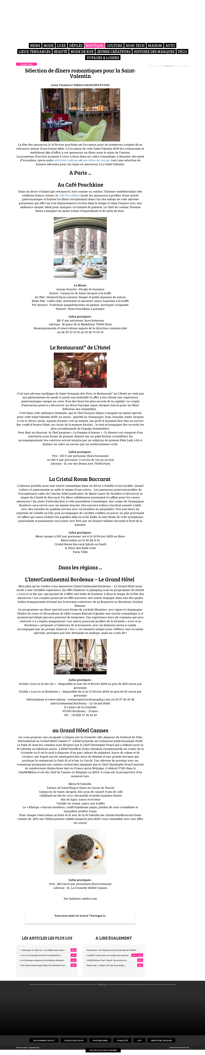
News (35, 45)
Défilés (76, 45)
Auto (170, 45)
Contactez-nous (73, 1040)
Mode (49, 45)
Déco (182, 51)
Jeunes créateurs (113, 51)
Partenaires (100, 1040)
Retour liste (26, 64)
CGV (139, 1040)
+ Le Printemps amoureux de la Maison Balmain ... (42, 960)
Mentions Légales (161, 1040)
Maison (155, 45)
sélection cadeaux (66, 160)
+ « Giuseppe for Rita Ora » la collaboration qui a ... (42, 950)
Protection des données (103, 1050)
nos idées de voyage (96, 160)
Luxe (61, 45)
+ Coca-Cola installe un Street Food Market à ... (41, 955)
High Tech (135, 45)
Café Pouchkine (69, 195)
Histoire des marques (154, 51)
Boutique (94, 45)
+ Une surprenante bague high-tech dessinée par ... (43, 965)
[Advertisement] (169, 112)
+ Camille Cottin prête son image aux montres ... (108, 955)
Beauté (60, 51)
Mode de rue (82, 51)
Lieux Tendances (35, 51)
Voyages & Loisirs (102, 57)
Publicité (122, 1040)
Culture (114, 45)
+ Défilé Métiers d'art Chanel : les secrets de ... (107, 960)
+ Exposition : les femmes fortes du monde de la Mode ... (112, 950)
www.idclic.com (183, 1047)
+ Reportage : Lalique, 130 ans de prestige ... (106, 965)
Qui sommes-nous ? (44, 1040)
